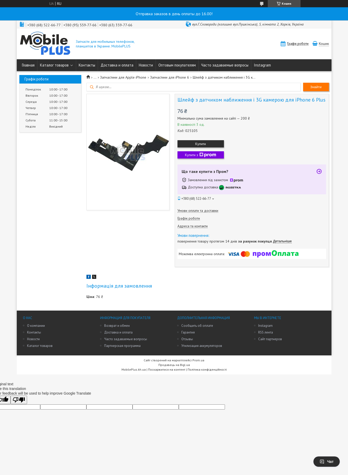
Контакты (87, 65)
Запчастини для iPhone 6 (169, 77)
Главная (28, 65)
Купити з (200, 155)
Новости (146, 65)
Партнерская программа (122, 346)
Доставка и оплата (117, 65)
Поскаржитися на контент (166, 369)
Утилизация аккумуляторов (201, 346)
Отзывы (187, 339)
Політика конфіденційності (207, 369)
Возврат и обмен (117, 325)
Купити (200, 143)
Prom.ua (198, 360)
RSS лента (265, 332)
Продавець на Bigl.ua (174, 365)
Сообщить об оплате (197, 325)
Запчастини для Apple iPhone (123, 77)
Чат (327, 461)
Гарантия (188, 332)
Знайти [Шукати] (316, 87)
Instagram (262, 65)
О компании (36, 325)
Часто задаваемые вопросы (224, 65)
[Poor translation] (19, 400)
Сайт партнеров (270, 339)
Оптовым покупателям (177, 65)
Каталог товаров (54, 65)
